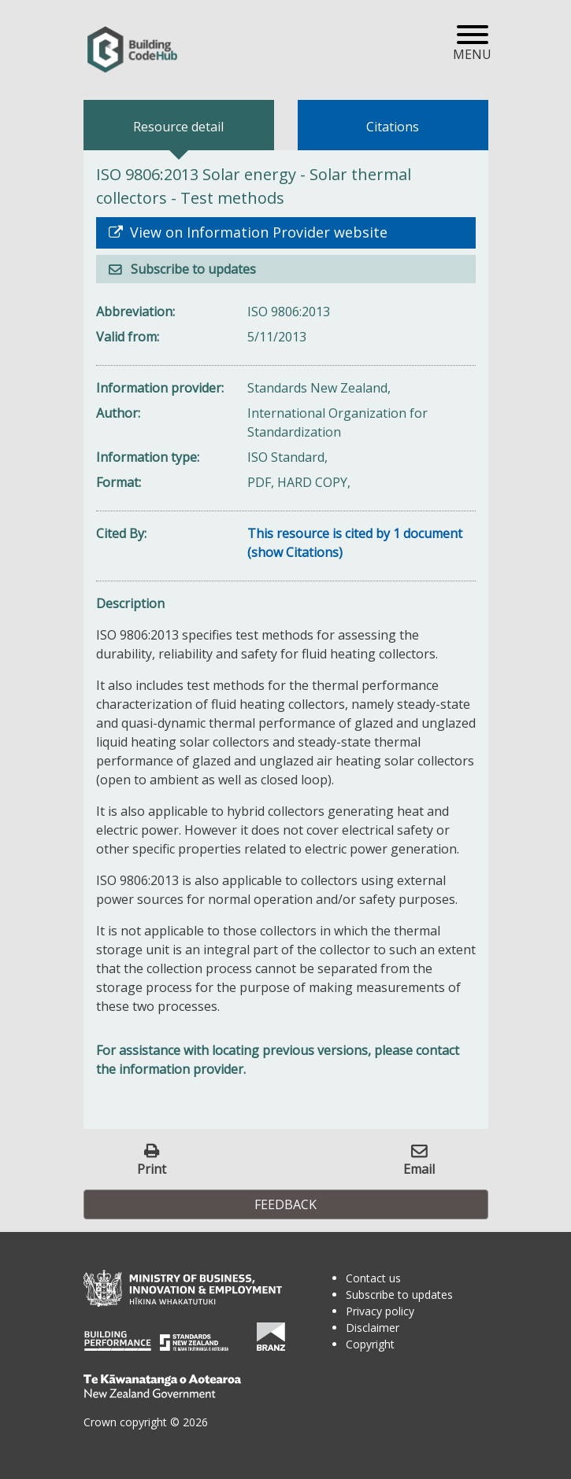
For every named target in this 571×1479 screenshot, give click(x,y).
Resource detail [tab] (178, 126)
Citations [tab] (392, 126)
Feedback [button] (285, 1204)
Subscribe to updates (192, 269)
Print (151, 1168)
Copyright (370, 1344)
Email (419, 1168)
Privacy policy (380, 1311)
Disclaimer (372, 1327)
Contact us (373, 1278)
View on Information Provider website (256, 232)
